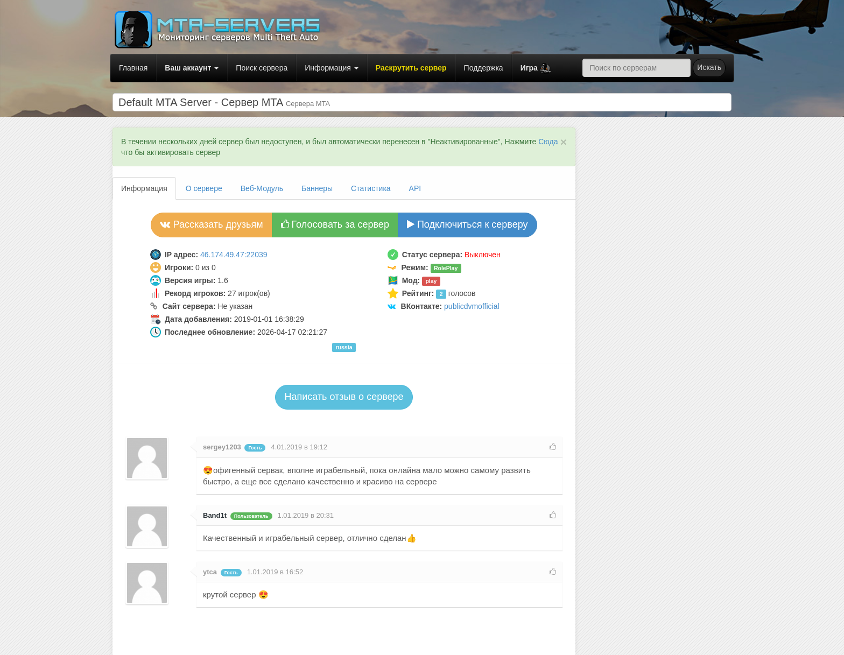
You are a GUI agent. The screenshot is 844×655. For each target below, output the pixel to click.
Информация (331, 68)
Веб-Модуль (262, 188)
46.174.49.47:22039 (234, 254)
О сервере (204, 188)
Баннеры (317, 188)
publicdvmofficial (471, 306)
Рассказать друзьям (211, 224)
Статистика (371, 188)
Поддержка (483, 68)
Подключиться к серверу (467, 224)
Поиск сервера (261, 68)
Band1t (215, 515)
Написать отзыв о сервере (343, 396)
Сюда (548, 141)
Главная (133, 68)
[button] (535, 68)
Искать (709, 67)
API (415, 188)
